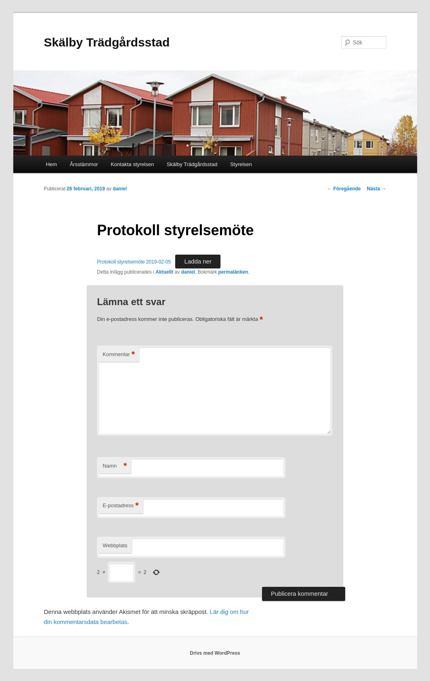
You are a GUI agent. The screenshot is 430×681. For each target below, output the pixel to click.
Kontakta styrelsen (132, 164)
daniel (120, 189)
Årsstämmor (84, 164)
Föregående (344, 189)
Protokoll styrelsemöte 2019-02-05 (134, 262)
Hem (51, 164)
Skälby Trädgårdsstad (107, 42)
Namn (115, 466)
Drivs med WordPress (215, 653)
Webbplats (115, 545)
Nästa (376, 189)
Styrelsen (241, 164)
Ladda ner (198, 261)
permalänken (233, 272)
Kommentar (119, 355)
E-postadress (120, 506)
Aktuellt (164, 272)
